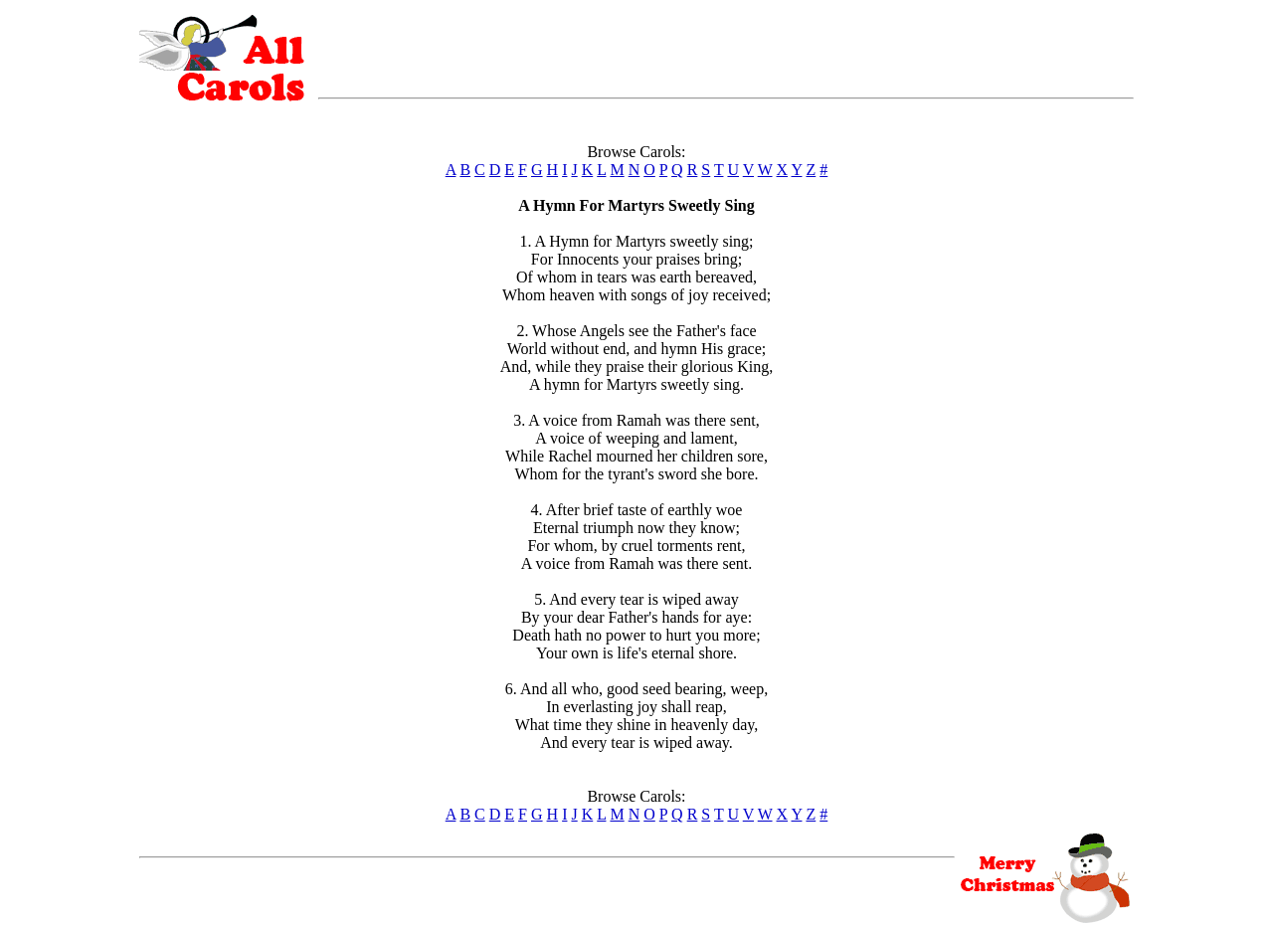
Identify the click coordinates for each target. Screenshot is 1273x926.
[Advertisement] (726, 45)
